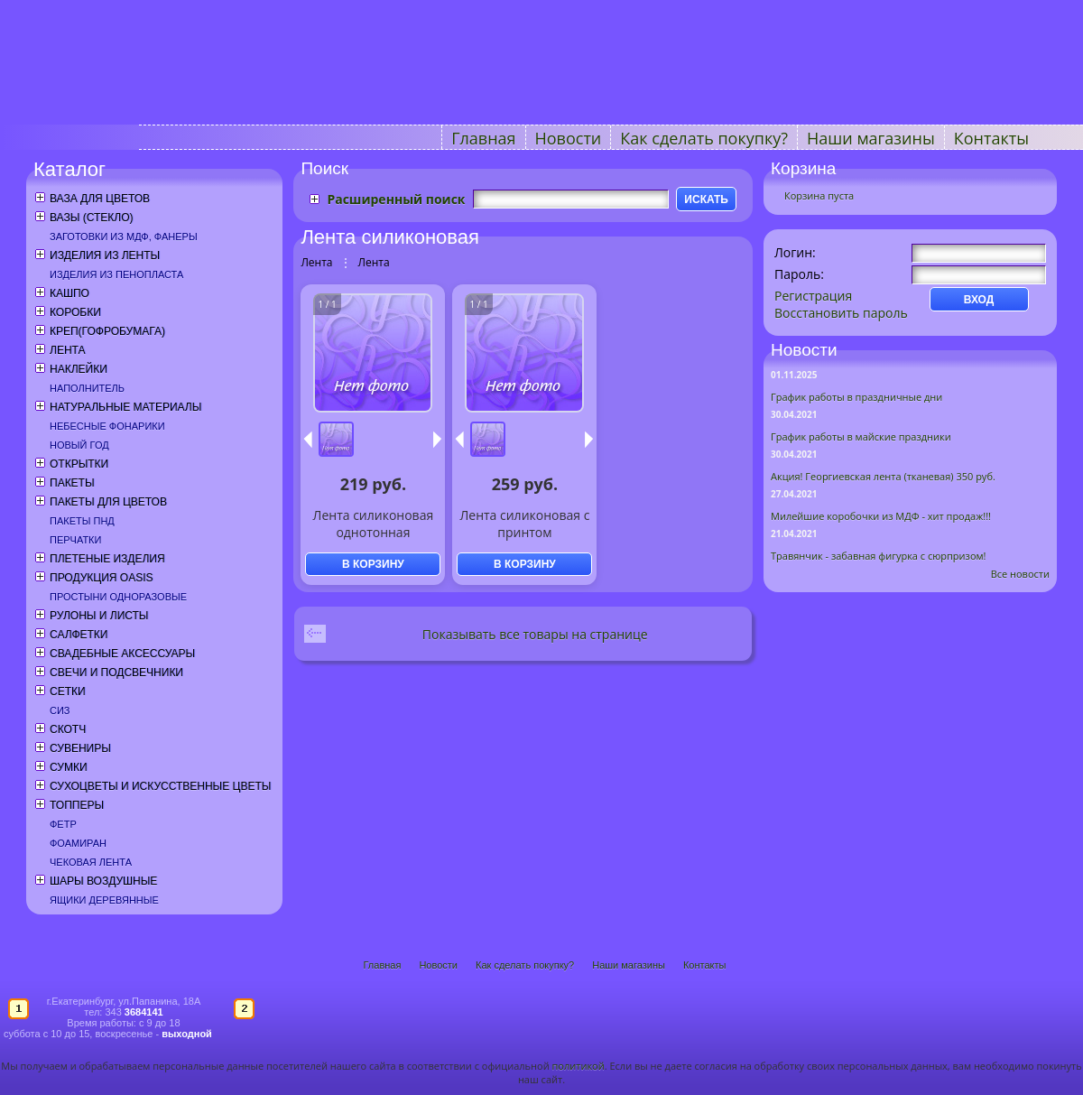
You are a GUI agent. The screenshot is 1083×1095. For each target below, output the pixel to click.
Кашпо (69, 293)
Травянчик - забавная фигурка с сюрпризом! (878, 555)
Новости (568, 138)
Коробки (75, 312)
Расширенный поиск (396, 199)
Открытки (79, 464)
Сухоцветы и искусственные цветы (160, 786)
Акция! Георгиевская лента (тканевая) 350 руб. (883, 476)
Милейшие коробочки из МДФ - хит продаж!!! (881, 516)
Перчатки (75, 539)
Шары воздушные (103, 881)
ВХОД (979, 299)
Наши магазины (871, 138)
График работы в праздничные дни (856, 397)
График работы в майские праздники (861, 436)
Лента (67, 350)
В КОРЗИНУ (373, 564)
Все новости (1020, 573)
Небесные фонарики (107, 426)
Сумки (69, 767)
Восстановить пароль (841, 312)
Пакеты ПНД (82, 520)
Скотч (68, 729)
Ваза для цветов (100, 198)
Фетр (63, 824)
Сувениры (80, 748)
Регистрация (813, 295)
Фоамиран (78, 843)
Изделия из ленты (105, 255)
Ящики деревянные (104, 900)
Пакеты (72, 483)
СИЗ (60, 710)
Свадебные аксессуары (122, 653)
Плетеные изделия (107, 558)
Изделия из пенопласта (116, 274)
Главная (483, 138)
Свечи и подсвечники (116, 672)
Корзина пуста (819, 195)
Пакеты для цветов (108, 502)
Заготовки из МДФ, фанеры (124, 236)
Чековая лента (91, 862)
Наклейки (78, 369)
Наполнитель (87, 388)
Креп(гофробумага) (107, 331)
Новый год (79, 445)
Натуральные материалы (125, 407)
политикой (578, 1065)
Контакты (991, 138)
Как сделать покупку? (704, 138)
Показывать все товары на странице (535, 634)
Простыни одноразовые (118, 596)
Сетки (68, 691)
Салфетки (78, 634)
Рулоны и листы (99, 615)
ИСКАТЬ (706, 199)
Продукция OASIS (101, 577)
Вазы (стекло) (91, 217)
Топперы (77, 805)
